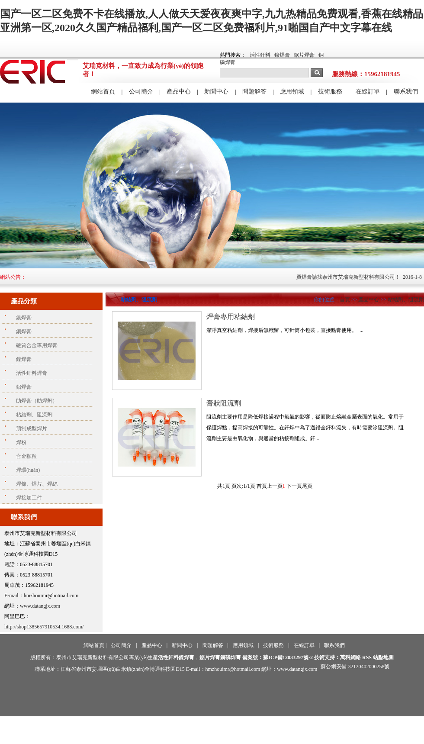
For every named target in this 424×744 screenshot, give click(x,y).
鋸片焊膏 (304, 55)
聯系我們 (406, 91)
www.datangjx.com (40, 606)
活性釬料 (260, 55)
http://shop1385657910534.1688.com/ (44, 627)
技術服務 (330, 91)
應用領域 (292, 91)
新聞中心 (216, 91)
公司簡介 (141, 91)
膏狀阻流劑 (223, 403)
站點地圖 (383, 657)
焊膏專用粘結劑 (230, 316)
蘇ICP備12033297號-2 (288, 657)
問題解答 (254, 91)
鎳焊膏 (282, 55)
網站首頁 (103, 91)
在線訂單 (368, 91)
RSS (367, 657)
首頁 (345, 299)
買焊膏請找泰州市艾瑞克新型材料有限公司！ (353, 277)
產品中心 (179, 91)
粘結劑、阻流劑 (406, 299)
